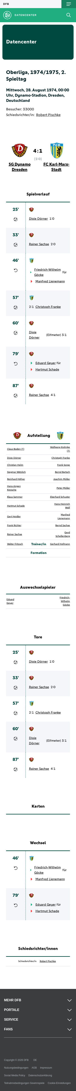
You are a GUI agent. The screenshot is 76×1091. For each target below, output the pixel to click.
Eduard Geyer (45, 363)
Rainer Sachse (39, 244)
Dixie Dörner (38, 218)
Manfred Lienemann (50, 281)
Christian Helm (15, 465)
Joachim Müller (61, 479)
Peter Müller (63, 488)
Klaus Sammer (14, 497)
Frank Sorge (63, 465)
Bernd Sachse (62, 525)
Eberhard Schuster (60, 497)
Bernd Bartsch (62, 472)
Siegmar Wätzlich (16, 472)
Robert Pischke (48, 115)
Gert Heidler (14, 516)
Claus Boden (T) (15, 449)
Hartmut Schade (47, 369)
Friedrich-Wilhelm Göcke (47, 272)
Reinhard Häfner (16, 479)
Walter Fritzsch (15, 544)
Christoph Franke (48, 306)
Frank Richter (14, 525)
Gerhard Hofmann (60, 544)
